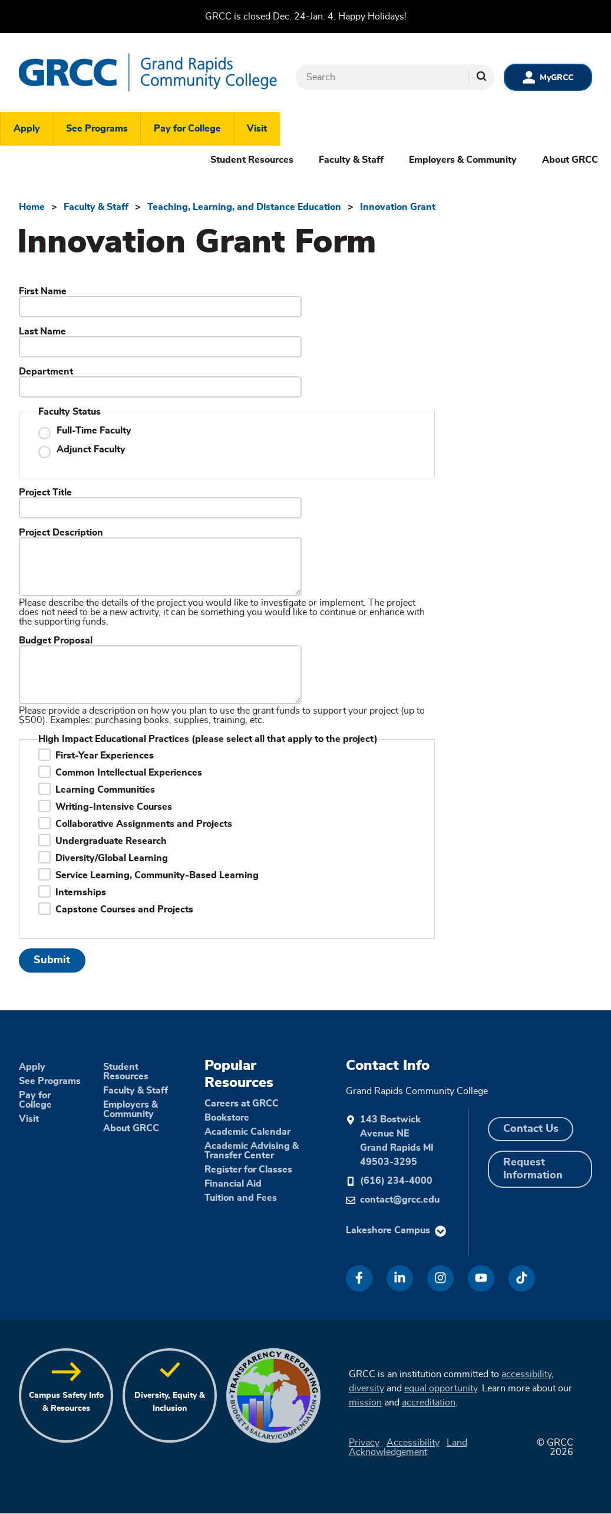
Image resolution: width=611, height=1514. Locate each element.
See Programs (97, 128)
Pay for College (187, 128)
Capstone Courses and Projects (124, 909)
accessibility (526, 1374)
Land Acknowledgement (408, 1447)
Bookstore (226, 1117)
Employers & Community (463, 160)
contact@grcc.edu (400, 1199)
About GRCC (570, 160)
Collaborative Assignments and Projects (143, 824)
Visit (257, 128)
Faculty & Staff (351, 160)
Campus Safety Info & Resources (66, 1402)
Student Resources (251, 160)
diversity (366, 1388)
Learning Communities (105, 789)
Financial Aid (233, 1183)
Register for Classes (248, 1169)
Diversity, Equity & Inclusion (169, 1402)
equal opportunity (440, 1388)
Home (32, 207)
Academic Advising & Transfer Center (251, 1150)
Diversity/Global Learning (111, 858)
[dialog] (575, 1478)
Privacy (364, 1442)
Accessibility (413, 1442)
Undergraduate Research (111, 841)
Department (46, 371)
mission (365, 1402)
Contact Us (531, 1129)
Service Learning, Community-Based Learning (157, 875)
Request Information (533, 1169)
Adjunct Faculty (91, 449)
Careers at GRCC (241, 1103)
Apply (27, 128)
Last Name (42, 331)
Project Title (45, 492)
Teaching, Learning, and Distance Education (244, 207)
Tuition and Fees (240, 1198)
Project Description (61, 532)
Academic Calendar (247, 1132)
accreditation (428, 1402)
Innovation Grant (397, 207)
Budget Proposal (56, 640)
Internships (80, 892)
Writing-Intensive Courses (113, 807)
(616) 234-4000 (396, 1180)
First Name (43, 291)
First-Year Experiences (104, 755)
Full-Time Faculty (94, 430)
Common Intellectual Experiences (128, 772)
